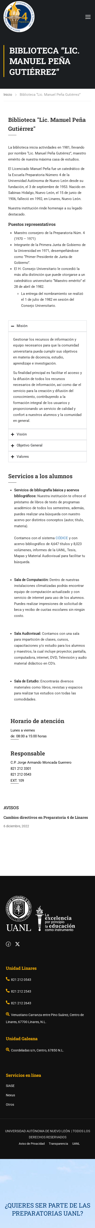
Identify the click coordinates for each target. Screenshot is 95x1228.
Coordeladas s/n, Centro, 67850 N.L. (35, 1119)
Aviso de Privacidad (32, 1212)
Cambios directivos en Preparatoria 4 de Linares (46, 817)
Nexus (10, 1164)
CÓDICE (62, 538)
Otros (10, 1173)
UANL (76, 1212)
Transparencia (58, 1212)
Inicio (8, 94)
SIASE (10, 1155)
